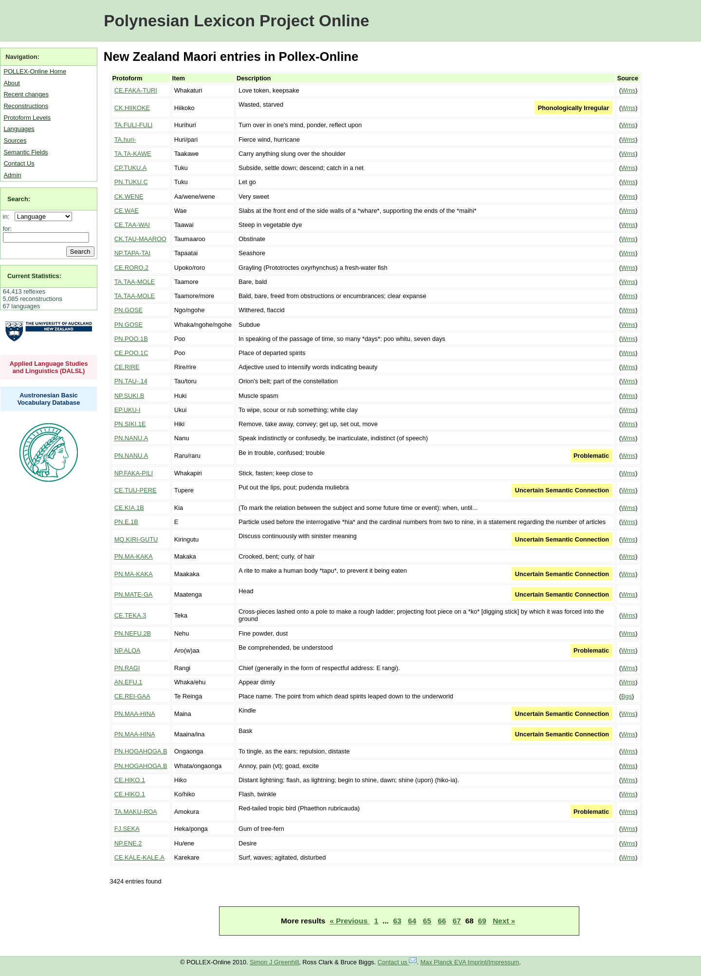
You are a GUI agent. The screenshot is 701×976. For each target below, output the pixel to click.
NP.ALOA (127, 650)
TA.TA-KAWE (132, 153)
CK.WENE (129, 196)
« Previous (349, 921)
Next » (504, 921)
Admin (12, 175)
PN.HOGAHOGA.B (140, 751)
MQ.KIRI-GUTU (136, 539)
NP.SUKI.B (129, 395)
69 (482, 921)
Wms (628, 90)
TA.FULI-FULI (133, 125)
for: (7, 228)
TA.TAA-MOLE (134, 281)
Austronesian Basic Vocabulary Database (49, 399)
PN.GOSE (128, 310)
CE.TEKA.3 (130, 615)
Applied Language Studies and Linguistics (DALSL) (49, 367)
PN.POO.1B (131, 338)
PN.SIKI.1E (130, 424)
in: (8, 216)
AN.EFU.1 (128, 682)
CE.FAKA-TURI (135, 90)
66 (442, 921)
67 (457, 921)
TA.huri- (125, 139)
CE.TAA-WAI (132, 224)
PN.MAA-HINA (134, 713)
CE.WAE (126, 210)
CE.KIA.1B (129, 507)
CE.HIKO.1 (129, 780)
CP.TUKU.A (130, 167)
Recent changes (25, 94)
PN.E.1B (126, 522)
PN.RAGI (127, 668)
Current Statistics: (34, 276)
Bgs (626, 696)
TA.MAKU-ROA (135, 811)
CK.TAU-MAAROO (140, 239)
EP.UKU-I (127, 409)
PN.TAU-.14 (131, 381)
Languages (18, 128)
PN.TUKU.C (131, 182)
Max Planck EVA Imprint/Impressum (469, 962)
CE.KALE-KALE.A (139, 857)
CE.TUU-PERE (135, 490)
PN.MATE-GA (133, 594)
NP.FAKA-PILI (133, 473)
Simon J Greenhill (274, 962)
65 (427, 921)
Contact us (397, 962)
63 (397, 921)
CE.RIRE (127, 367)
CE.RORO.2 (131, 267)
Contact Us (18, 163)
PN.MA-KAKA (133, 556)
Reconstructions (25, 106)
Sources (14, 140)
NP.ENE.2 (128, 843)
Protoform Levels (27, 117)
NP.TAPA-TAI (132, 253)
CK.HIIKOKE (132, 108)
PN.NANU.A (131, 438)
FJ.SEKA (127, 828)
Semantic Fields (25, 152)
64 (412, 921)
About (11, 83)
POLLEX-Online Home (34, 71)
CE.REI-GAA (132, 696)
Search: (18, 199)
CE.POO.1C (131, 353)
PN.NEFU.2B (132, 633)
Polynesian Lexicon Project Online (236, 21)
